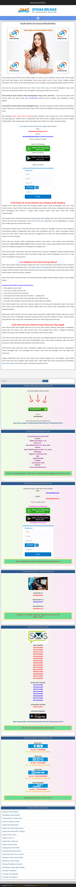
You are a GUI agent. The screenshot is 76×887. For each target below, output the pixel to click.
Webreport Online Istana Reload (12, 857)
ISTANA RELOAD (42, 885)
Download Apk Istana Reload (11, 851)
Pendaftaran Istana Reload (11, 815)
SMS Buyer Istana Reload (10, 861)
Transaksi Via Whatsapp (10, 874)
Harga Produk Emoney (9, 844)
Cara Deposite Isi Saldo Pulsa (12, 818)
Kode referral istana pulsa (35, 221)
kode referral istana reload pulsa (12, 363)
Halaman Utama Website (10, 812)
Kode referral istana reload (36, 267)
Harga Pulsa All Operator (10, 825)
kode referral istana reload (36, 88)
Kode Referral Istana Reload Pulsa (38, 23)
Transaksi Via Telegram (9, 877)
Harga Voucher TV (8, 838)
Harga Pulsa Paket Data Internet (12, 828)
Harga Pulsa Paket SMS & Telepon (13, 831)
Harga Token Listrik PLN (10, 841)
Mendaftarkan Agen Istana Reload (13, 867)
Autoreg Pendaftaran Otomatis (12, 864)
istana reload (57, 80)
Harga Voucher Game (9, 834)
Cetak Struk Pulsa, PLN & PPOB (13, 854)
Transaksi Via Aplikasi (9, 870)
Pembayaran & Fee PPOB (10, 848)
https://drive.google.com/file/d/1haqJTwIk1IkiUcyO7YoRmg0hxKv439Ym (38, 423)
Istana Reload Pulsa (38, 3)
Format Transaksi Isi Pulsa (11, 821)
